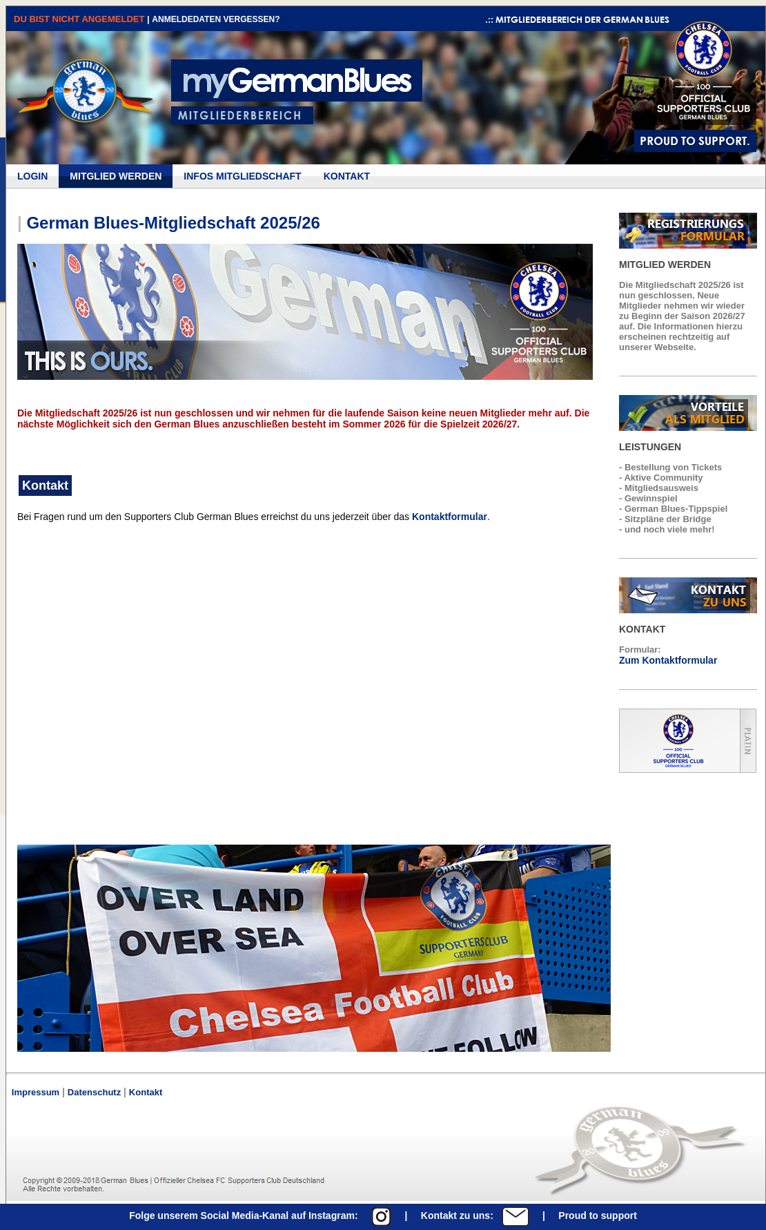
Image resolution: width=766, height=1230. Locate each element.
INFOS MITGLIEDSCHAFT (242, 176)
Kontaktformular (449, 516)
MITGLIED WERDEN (115, 176)
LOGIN (32, 176)
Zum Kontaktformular (668, 660)
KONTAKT (347, 176)
